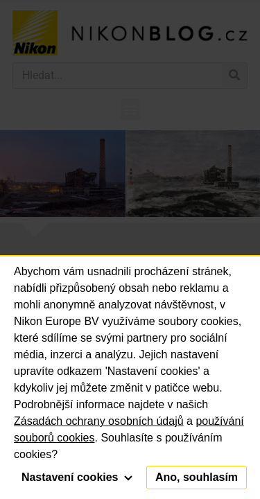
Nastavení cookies (76, 477)
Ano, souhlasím (196, 477)
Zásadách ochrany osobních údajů (99, 421)
